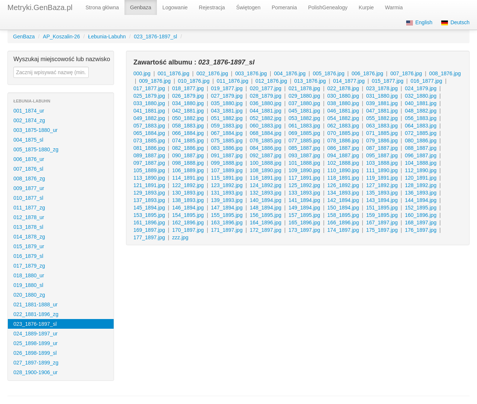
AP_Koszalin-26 (61, 37)
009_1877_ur (28, 188)
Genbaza (140, 7)
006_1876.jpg (367, 73)
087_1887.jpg (382, 148)
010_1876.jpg (193, 81)
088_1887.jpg (420, 148)
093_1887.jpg (304, 155)
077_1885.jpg (304, 140)
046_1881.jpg (343, 111)
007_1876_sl (28, 169)
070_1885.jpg (343, 133)
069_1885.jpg (304, 133)
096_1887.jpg (420, 155)
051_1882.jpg (227, 118)
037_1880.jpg (304, 103)
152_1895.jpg (420, 208)
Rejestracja (212, 7)
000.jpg (142, 73)
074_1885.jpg (188, 140)
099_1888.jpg (227, 163)
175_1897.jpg (382, 230)
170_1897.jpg (188, 230)
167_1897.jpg (382, 222)
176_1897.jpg (420, 230)
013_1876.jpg (310, 81)
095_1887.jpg (382, 155)
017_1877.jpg (149, 88)
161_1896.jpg (149, 222)
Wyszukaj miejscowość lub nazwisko (61, 59)
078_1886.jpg (343, 140)
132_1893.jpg (265, 193)
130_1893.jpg (188, 193)
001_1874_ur (28, 111)
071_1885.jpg (382, 133)
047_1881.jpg (382, 111)
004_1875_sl (28, 140)
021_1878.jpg (304, 88)
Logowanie (175, 7)
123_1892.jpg (227, 185)
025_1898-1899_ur (35, 343)
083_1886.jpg (227, 148)
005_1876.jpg (328, 73)
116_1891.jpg (265, 178)
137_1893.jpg (149, 200)
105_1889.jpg (149, 170)
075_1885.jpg (227, 140)
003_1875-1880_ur (35, 130)
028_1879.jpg (265, 96)
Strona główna (102, 7)
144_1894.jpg (420, 200)
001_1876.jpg (173, 73)
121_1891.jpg (149, 185)
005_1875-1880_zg (36, 149)
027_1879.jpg (227, 96)
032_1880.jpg (420, 96)
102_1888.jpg (343, 163)
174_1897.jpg (343, 230)
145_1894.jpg (149, 208)
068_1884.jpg (265, 133)
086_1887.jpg (343, 148)
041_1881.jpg (149, 111)
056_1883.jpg (420, 118)
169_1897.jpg (149, 230)
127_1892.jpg (382, 185)
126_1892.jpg (343, 185)
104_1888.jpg (420, 163)
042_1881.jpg (188, 111)
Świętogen (248, 7)
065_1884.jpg (149, 133)
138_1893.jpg (188, 200)
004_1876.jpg (290, 73)
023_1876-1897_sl (155, 37)
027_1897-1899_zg (36, 363)
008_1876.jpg (445, 73)
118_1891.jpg (343, 178)
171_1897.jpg (227, 230)
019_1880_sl (28, 285)
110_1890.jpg (343, 170)
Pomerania (284, 7)
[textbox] (51, 72)
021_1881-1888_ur (35, 304)
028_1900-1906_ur (35, 372)
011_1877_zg (29, 208)
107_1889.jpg (227, 170)
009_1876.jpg (155, 81)
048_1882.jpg (420, 111)
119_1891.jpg (382, 178)
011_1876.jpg (232, 81)
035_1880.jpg (227, 103)
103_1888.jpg (382, 163)
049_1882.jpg (149, 118)
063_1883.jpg (382, 126)
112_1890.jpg (420, 170)
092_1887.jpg (265, 155)
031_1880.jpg (382, 96)
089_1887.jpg (149, 155)
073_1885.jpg (149, 140)
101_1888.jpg (304, 163)
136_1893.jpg (420, 193)
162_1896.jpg (188, 222)
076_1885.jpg (265, 140)
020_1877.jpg (265, 88)
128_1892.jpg (420, 185)
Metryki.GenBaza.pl (40, 7)
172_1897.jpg (265, 230)
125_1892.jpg (304, 185)
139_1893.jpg (227, 200)
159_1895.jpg (382, 215)
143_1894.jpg (382, 200)
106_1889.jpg (188, 170)
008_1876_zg (29, 179)
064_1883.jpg (420, 126)
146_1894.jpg (188, 208)
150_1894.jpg (343, 208)
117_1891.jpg (304, 178)
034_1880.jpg (188, 103)
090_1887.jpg (188, 155)
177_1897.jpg (149, 237)
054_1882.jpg (343, 118)
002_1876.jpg (212, 73)
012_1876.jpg (271, 81)
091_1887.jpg (227, 155)
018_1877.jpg (188, 88)
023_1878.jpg (382, 88)
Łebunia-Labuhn (107, 37)
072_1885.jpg (420, 133)
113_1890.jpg (149, 178)
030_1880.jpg (343, 96)
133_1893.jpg (304, 193)
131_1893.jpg (227, 193)
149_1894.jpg (304, 208)
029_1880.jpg (304, 96)
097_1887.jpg (149, 163)
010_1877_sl (28, 198)
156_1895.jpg (265, 215)
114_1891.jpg (188, 178)
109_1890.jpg (304, 170)
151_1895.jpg (382, 208)
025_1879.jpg (149, 96)
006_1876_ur (28, 159)
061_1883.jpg (304, 126)
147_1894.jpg (227, 208)
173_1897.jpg (304, 230)
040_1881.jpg (420, 103)
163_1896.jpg (227, 222)
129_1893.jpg (149, 193)
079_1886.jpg (382, 140)
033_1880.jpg (149, 103)
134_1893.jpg (343, 193)
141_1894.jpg (304, 200)
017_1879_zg (29, 266)
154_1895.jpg (188, 215)
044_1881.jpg (265, 111)
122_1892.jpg (188, 185)
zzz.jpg (180, 237)
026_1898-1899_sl (35, 353)
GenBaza (24, 37)
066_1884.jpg (188, 133)
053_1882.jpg (304, 118)
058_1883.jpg (188, 126)
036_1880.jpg (265, 103)
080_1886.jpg (420, 140)
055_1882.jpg (382, 118)
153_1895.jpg (149, 215)
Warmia (394, 7)
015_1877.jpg (388, 81)
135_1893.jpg (382, 193)
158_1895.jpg (343, 215)
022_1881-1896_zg (36, 314)
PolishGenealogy (328, 7)
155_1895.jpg (227, 215)
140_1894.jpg (265, 200)
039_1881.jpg (382, 103)
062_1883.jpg (343, 126)
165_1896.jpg (304, 222)
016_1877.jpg (426, 81)
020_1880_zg (29, 295)
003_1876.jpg (251, 73)
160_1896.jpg (420, 215)
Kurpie (366, 7)
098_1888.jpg (188, 163)
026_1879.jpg (188, 96)
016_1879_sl (28, 256)
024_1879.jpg (420, 88)
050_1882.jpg (188, 118)
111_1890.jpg (382, 170)
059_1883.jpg (227, 126)
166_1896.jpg (343, 222)
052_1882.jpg (265, 118)
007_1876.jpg (406, 73)
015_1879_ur (28, 246)
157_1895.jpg (304, 215)
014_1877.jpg (349, 81)
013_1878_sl (28, 227)
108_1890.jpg (265, 170)
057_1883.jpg (149, 126)
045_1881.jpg (304, 111)
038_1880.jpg (343, 103)
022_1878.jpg (343, 88)
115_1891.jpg (227, 178)
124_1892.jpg (265, 185)
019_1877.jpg (227, 88)
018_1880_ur (28, 275)
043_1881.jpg (227, 111)
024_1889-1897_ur (35, 334)
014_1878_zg (29, 237)
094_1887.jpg (343, 155)
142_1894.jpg (343, 200)
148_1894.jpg (265, 208)
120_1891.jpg (420, 178)
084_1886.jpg (265, 148)
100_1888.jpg (265, 163)
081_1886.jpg (149, 148)
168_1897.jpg (420, 222)
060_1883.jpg (265, 126)
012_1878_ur (28, 217)
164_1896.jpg (265, 222)
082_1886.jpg (188, 148)
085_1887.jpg (304, 148)
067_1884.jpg (227, 133)
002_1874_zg (29, 120)
